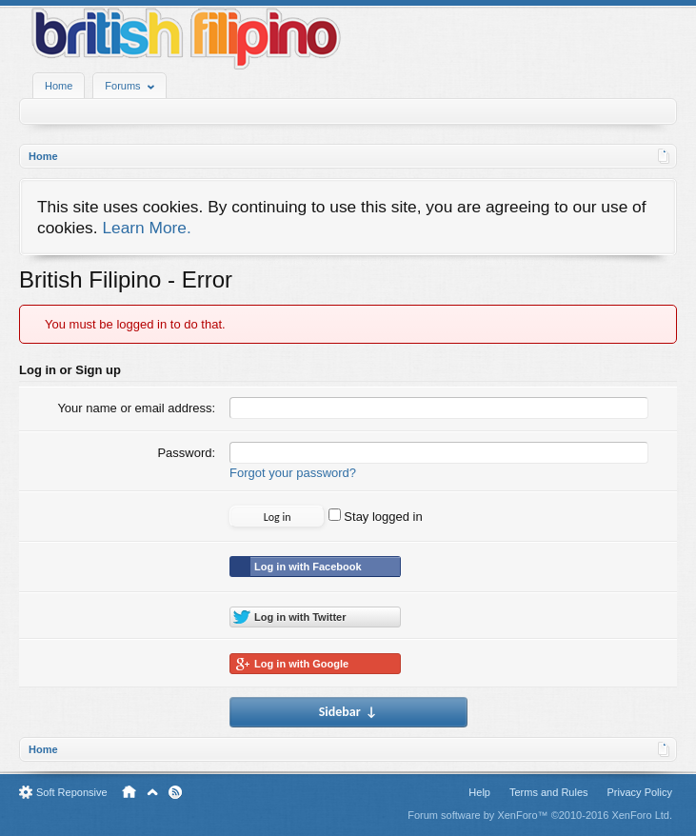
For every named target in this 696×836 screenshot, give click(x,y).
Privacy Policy (639, 792)
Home (58, 85)
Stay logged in (375, 516)
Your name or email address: (136, 408)
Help (479, 792)
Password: (186, 453)
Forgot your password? (292, 473)
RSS (175, 792)
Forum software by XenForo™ (540, 815)
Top (152, 792)
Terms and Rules (548, 792)
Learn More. (146, 227)
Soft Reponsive (72, 792)
